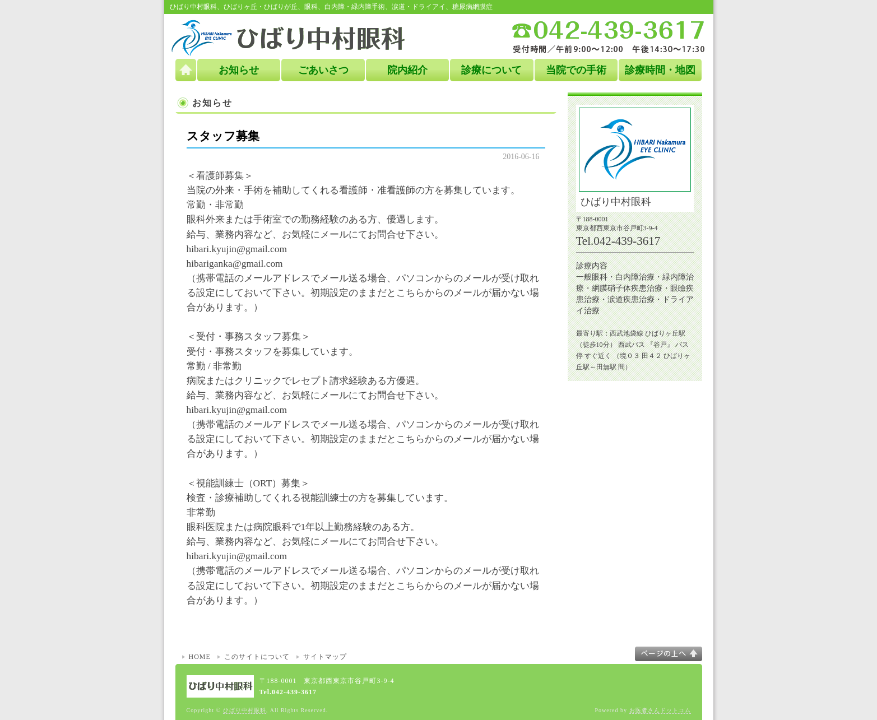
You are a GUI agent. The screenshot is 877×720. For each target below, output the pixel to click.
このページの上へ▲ (668, 654)
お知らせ (239, 70)
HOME (200, 657)
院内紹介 (407, 70)
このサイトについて (257, 657)
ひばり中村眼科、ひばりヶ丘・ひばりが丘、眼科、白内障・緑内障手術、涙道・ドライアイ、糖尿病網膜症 (331, 7)
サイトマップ (325, 657)
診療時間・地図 (660, 70)
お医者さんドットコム (660, 710)
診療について (491, 70)
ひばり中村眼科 (244, 710)
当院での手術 (576, 70)
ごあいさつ (323, 70)
